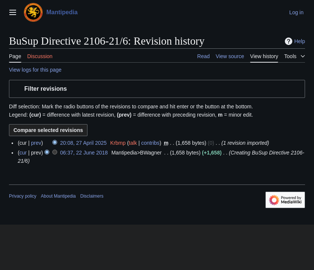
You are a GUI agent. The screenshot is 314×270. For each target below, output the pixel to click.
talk (133, 143)
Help (294, 41)
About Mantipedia (58, 196)
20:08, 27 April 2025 (83, 143)
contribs (150, 143)
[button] (157, 89)
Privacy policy (22, 196)
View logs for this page (35, 70)
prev (36, 143)
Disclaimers (92, 196)
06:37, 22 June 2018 (84, 153)
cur (23, 153)
